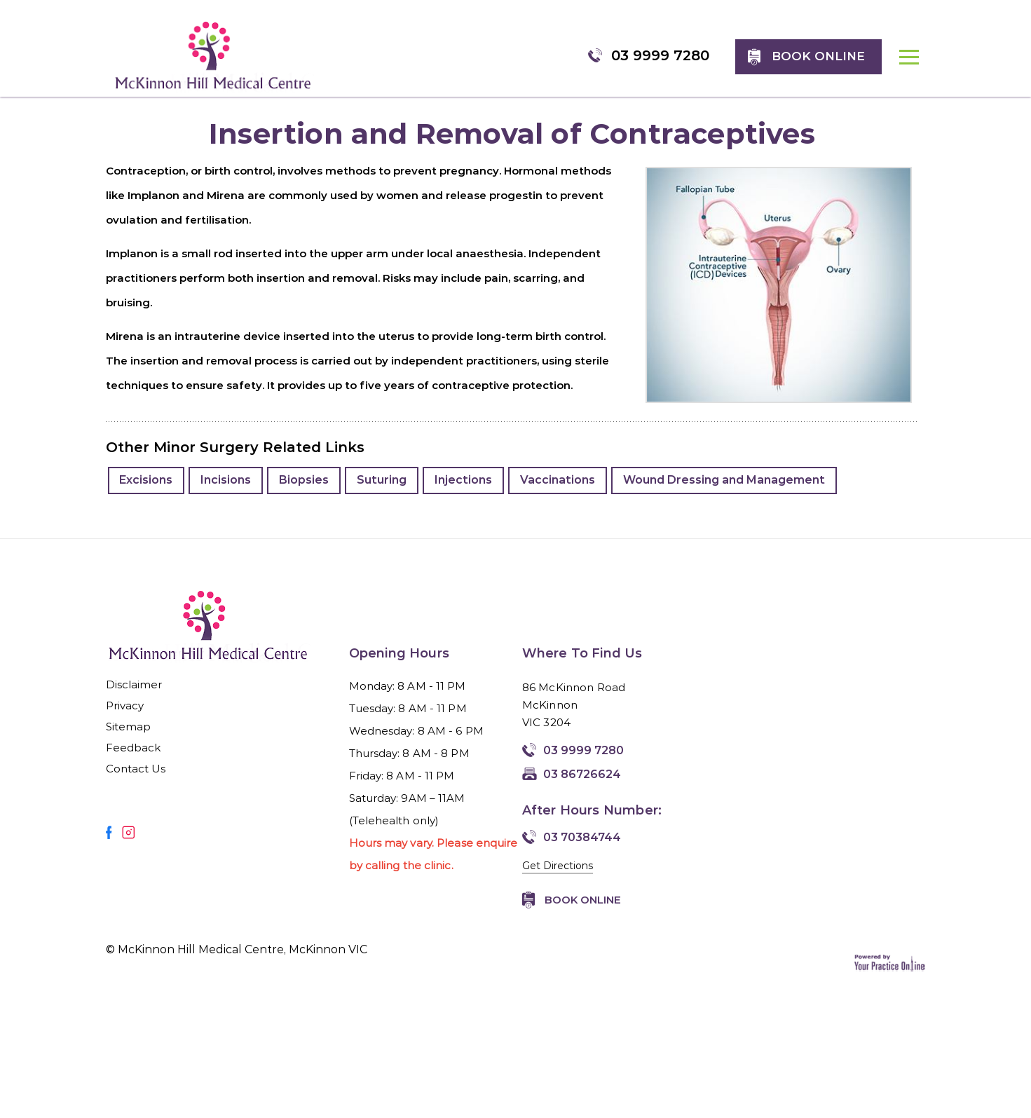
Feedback (133, 761)
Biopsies (306, 494)
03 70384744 (582, 851)
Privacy (125, 719)
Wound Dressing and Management (728, 494)
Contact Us (136, 782)
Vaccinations (561, 494)
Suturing (384, 494)
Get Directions (557, 879)
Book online (825, 55)
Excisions (147, 494)
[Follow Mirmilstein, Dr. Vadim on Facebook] (109, 847)
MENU (916, 66)
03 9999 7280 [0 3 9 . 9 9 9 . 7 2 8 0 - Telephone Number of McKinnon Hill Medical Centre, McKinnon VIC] (667, 54)
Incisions (227, 494)
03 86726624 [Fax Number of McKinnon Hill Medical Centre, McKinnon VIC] (582, 788)
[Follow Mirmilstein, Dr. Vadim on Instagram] (128, 847)
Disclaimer (134, 698)
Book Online (583, 913)
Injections (466, 494)
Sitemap (128, 740)
